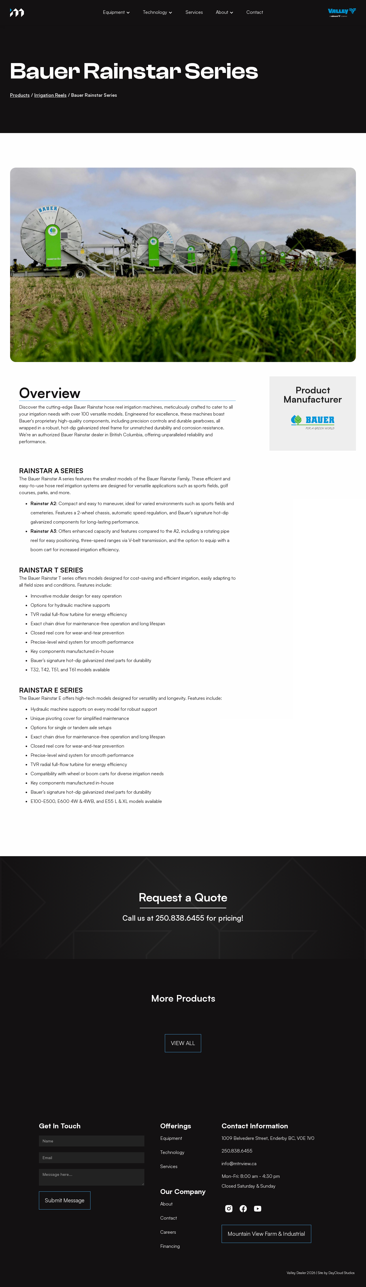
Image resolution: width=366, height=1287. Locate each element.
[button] (116, 12)
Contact (254, 12)
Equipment (114, 12)
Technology (155, 12)
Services (194, 12)
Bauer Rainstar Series (94, 95)
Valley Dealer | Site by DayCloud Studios (320, 1273)
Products (20, 95)
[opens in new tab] (342, 12)
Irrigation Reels (50, 95)
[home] (17, 12)
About (222, 12)
